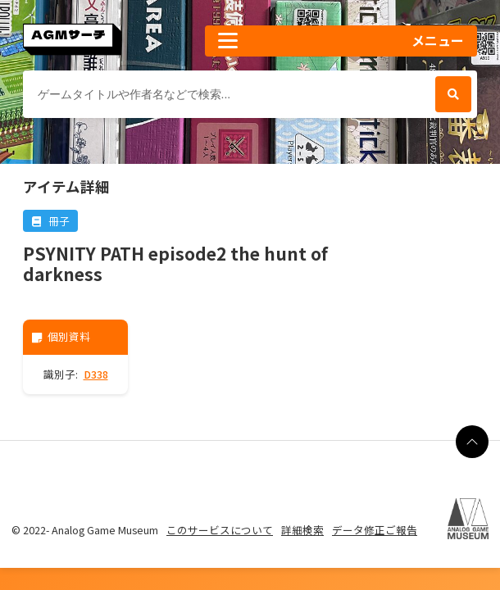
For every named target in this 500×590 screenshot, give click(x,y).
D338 (96, 374)
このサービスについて (219, 530)
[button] (341, 41)
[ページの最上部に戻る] (472, 441)
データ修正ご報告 (374, 530)
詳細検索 (302, 530)
